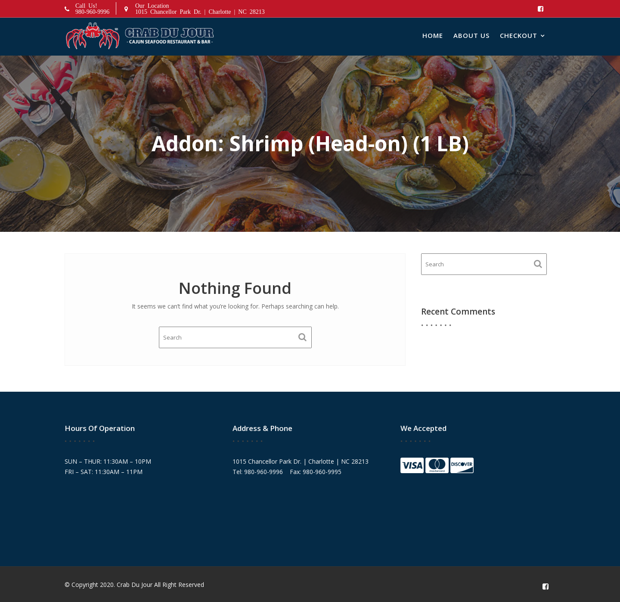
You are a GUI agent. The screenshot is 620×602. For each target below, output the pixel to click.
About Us (471, 35)
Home (432, 35)
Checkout (518, 35)
